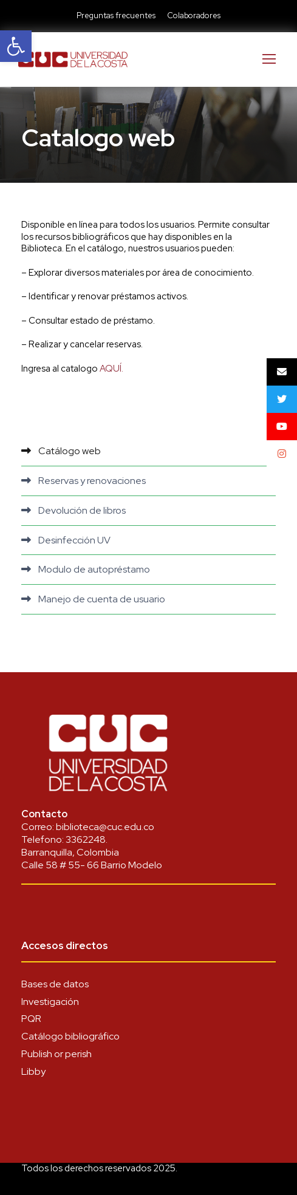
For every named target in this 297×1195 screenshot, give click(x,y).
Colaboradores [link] (193, 15)
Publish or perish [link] (56, 1053)
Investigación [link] (50, 1001)
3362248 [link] (86, 839)
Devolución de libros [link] (82, 510)
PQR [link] (31, 1018)
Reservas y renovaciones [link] (92, 480)
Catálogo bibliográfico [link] (70, 1036)
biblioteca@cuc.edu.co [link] (105, 826)
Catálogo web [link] (69, 450)
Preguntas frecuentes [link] (116, 15)
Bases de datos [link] (55, 984)
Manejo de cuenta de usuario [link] (101, 599)
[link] (16, 46)
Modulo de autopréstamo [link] (94, 569)
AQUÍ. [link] (111, 369)
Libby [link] (33, 1071)
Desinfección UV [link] (74, 540)
